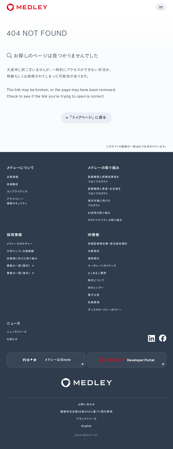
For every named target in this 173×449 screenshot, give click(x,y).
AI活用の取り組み (99, 212)
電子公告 (94, 295)
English (86, 426)
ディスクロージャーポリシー (104, 309)
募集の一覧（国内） (19, 265)
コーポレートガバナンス (102, 265)
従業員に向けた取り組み (22, 258)
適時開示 (94, 258)
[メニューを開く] (160, 7)
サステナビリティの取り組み (105, 220)
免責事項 (94, 302)
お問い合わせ (86, 404)
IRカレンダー (96, 287)
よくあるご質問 (97, 273)
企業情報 (12, 177)
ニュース (13, 323)
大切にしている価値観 (20, 251)
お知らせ (12, 339)
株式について (96, 280)
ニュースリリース (17, 331)
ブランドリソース (86, 418)
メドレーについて (20, 168)
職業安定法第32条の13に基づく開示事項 (86, 411)
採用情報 (14, 235)
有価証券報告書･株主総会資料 (107, 243)
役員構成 (12, 184)
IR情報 (93, 235)
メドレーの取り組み (104, 168)
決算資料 (94, 251)
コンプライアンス (17, 191)
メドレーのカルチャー (20, 243)
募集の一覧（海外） (19, 273)
